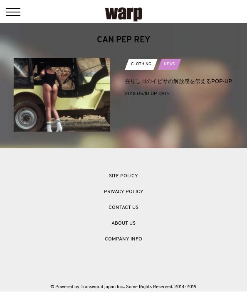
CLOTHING (141, 64)
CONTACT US (123, 207)
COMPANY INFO (123, 239)
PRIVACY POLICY (123, 191)
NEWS (169, 64)
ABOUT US (123, 223)
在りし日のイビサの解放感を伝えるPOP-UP (178, 81)
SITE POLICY (123, 176)
